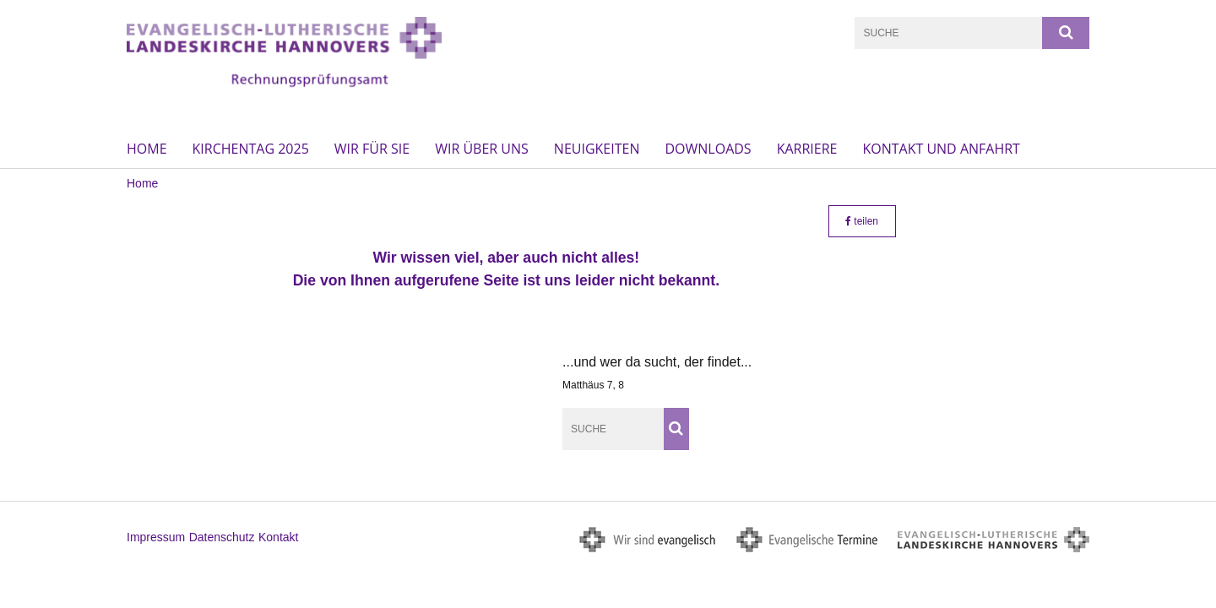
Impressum (156, 537)
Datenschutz (222, 537)
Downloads (708, 148)
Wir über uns (482, 148)
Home (147, 148)
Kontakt (278, 537)
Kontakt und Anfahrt (940, 148)
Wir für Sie (372, 148)
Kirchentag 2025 (251, 148)
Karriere (807, 148)
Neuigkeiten (597, 148)
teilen (861, 221)
